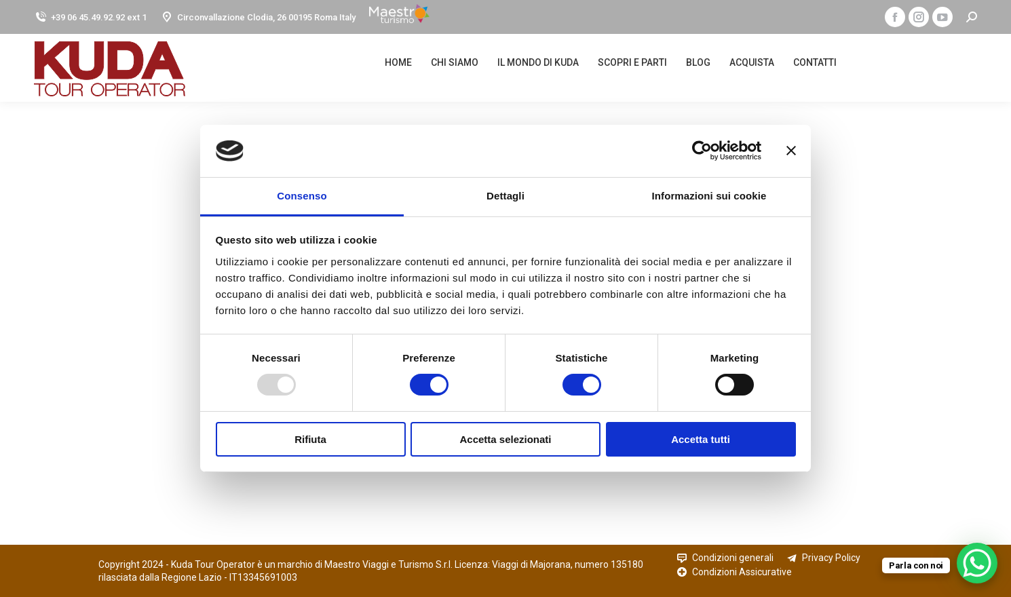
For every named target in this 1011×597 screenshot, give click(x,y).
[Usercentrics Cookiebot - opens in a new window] (702, 150)
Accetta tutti (700, 439)
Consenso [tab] (301, 195)
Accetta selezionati (505, 439)
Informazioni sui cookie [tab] (709, 195)
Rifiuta (310, 439)
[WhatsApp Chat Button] (977, 563)
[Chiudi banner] (791, 150)
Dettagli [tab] (505, 195)
